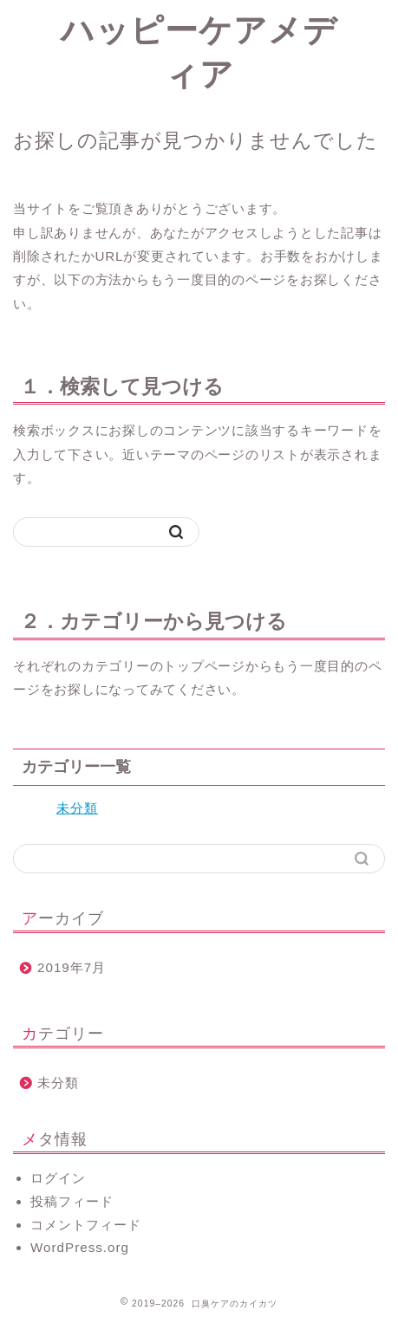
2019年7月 (71, 967)
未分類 (77, 808)
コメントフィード (85, 1224)
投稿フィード (72, 1201)
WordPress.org (79, 1247)
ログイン (58, 1178)
